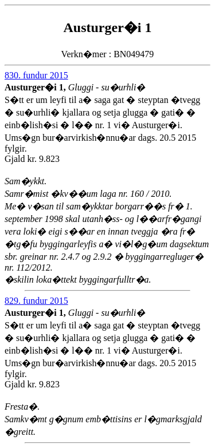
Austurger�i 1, (36, 87)
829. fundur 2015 (36, 301)
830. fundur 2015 (36, 75)
